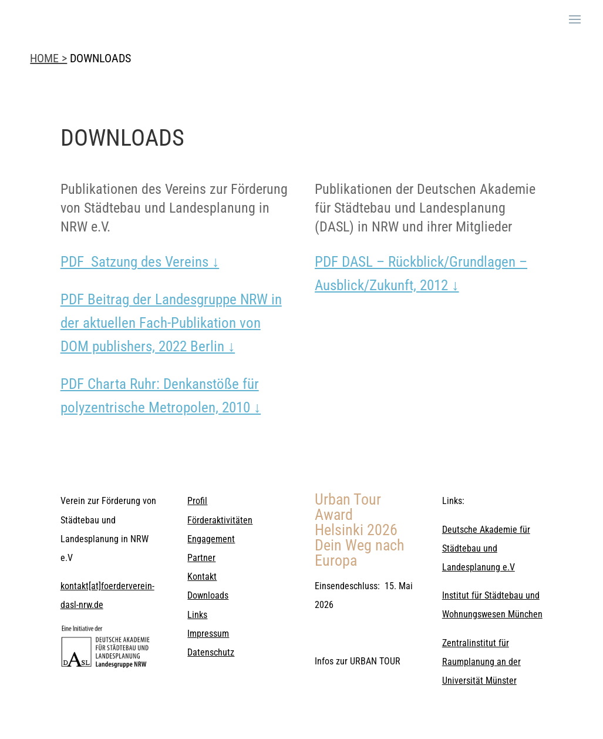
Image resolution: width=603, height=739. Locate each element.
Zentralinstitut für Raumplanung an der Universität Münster (481, 661)
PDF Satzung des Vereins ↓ (140, 261)
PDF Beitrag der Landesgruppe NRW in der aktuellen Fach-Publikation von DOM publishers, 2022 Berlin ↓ (171, 323)
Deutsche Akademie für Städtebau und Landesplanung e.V (486, 548)
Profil (197, 500)
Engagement (211, 539)
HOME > (48, 58)
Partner (201, 557)
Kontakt (202, 576)
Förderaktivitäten (219, 520)
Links (197, 614)
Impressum (208, 633)
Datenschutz (210, 652)
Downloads (207, 595)
